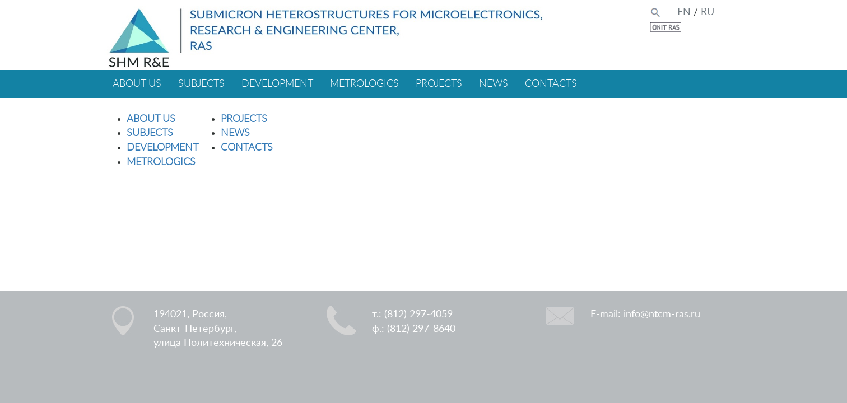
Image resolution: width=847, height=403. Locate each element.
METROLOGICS (364, 84)
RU (707, 12)
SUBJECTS (201, 84)
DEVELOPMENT (277, 84)
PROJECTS (439, 84)
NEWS (493, 84)
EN (684, 12)
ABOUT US (137, 84)
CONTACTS (551, 84)
